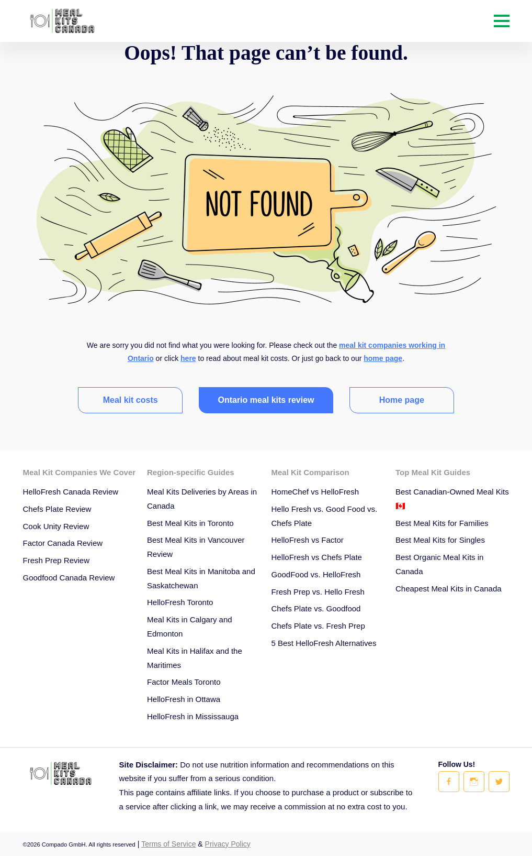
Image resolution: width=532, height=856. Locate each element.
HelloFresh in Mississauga (193, 716)
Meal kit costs (130, 400)
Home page (401, 400)
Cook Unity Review (56, 526)
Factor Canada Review (63, 543)
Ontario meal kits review (266, 400)
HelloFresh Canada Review (71, 491)
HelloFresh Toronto (180, 602)
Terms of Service (168, 844)
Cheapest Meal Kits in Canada (448, 588)
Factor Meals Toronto (184, 681)
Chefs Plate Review (57, 508)
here (188, 358)
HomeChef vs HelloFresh (315, 491)
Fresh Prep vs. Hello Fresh (318, 591)
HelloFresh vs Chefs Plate (316, 557)
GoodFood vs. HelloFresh (316, 574)
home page (383, 358)
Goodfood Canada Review (69, 577)
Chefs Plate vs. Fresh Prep (318, 625)
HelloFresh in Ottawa (183, 699)
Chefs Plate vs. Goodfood (316, 608)
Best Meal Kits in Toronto (190, 523)
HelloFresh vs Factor (307, 539)
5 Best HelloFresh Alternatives (324, 643)
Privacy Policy (228, 844)
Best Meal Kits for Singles (440, 539)
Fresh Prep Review (56, 560)
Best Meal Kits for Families (442, 523)
